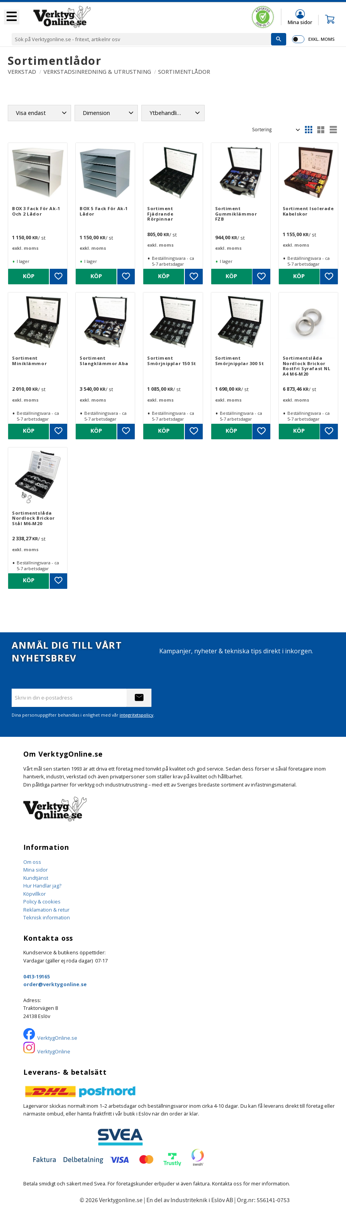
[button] (11, 17)
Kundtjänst (35, 877)
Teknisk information (46, 917)
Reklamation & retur (46, 909)
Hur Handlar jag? (42, 885)
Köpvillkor (34, 893)
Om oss (32, 861)
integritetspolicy (136, 715)
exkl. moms (321, 39)
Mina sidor (35, 869)
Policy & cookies (42, 901)
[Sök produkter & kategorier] (141, 39)
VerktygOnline (53, 1051)
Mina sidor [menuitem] (300, 22)
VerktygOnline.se (57, 1037)
